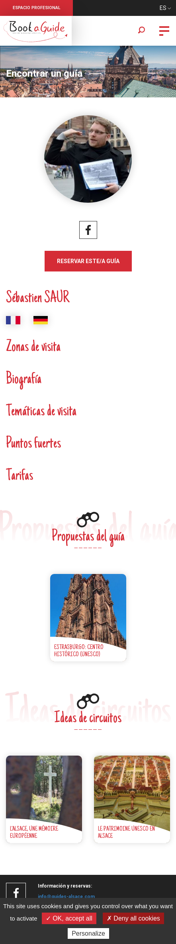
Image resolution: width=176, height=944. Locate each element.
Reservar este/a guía (88, 261)
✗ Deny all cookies (133, 918)
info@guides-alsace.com (66, 896)
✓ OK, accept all (69, 918)
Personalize (88, 933)
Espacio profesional (37, 7)
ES (163, 8)
